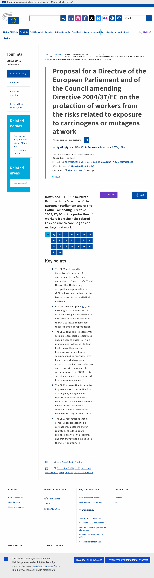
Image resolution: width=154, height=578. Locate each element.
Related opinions (15, 93)
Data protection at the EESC (91, 497)
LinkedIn (71, 18)
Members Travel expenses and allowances (93, 528)
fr (60, 240)
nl (60, 246)
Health (58, 176)
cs (66, 234)
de (78, 234)
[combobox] (138, 18)
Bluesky (98, 18)
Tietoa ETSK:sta (10, 32)
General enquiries (16, 506)
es (60, 234)
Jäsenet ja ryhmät (91, 32)
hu (90, 240)
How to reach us (15, 497)
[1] (83, 306)
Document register (54, 498)
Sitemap (118, 497)
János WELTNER (73, 170)
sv (60, 252)
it (72, 240)
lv (78, 240)
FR (86, 140)
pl (66, 246)
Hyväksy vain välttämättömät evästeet (128, 560)
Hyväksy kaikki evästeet (89, 560)
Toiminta (24, 32)
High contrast (112, 18)
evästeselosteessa (43, 566)
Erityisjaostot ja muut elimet (115, 32)
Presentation (17, 74)
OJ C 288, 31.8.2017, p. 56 (68, 462)
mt (53, 246)
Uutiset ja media (62, 32)
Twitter (92, 18)
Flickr (105, 18)
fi (53, 252)
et (84, 234)
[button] (139, 194)
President (76, 32)
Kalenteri (48, 32)
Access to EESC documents (91, 522)
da (72, 234)
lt (84, 240)
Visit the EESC (14, 502)
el (90, 234)
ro (78, 246)
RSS (116, 502)
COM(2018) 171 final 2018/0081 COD (79, 162)
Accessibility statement (90, 541)
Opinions (97, 54)
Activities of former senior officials (91, 536)
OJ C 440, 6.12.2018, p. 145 (80, 166)
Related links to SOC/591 (17, 106)
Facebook (85, 18)
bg (54, 234)
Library (47, 503)
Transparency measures (90, 518)
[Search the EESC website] (45, 18)
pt (72, 246)
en (54, 240)
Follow (112, 195)
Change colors (119, 18)
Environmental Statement (90, 502)
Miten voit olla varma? (63, 2)
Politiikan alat (36, 32)
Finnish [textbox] (129, 18)
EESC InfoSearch (53, 509)
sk (84, 246)
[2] (46, 468)
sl (90, 246)
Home (47, 54)
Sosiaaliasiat (20, 184)
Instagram (78, 18)
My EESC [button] (147, 32)
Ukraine (6, 38)
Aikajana (14, 83)
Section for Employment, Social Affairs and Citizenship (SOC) (21, 145)
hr (66, 240)
